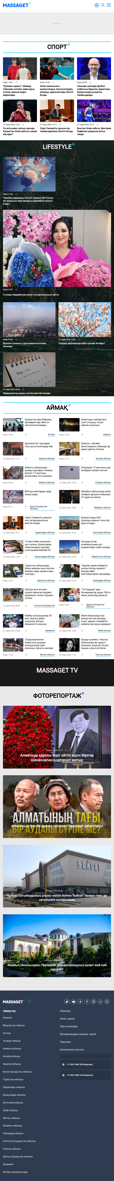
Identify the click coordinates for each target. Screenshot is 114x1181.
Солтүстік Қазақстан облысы (19, 1141)
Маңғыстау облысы (101, 557)
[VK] (80, 1001)
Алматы (107, 434)
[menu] (108, 5)
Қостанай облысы (102, 532)
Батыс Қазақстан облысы (38, 507)
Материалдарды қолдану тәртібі (78, 1034)
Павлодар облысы (102, 580)
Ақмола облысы (47, 458)
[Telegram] (100, 1001)
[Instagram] (93, 1001)
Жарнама (65, 1011)
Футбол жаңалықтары (15, 1172)
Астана (51, 434)
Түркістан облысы (46, 580)
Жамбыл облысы (102, 507)
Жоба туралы (67, 1018)
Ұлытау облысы (103, 655)
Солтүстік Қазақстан (44, 606)
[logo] (17, 5)
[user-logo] (96, 6)
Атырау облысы (103, 482)
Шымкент (50, 631)
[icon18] (29, 1002)
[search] (102, 5)
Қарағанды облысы (45, 532)
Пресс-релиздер (68, 1026)
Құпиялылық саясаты (72, 1049)
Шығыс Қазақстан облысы (95, 606)
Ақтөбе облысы (103, 458)
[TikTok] (66, 1001)
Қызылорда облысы (45, 557)
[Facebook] (87, 1001)
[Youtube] (73, 1001)
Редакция (65, 1041)
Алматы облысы (47, 482)
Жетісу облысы (47, 655)
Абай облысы (104, 631)
